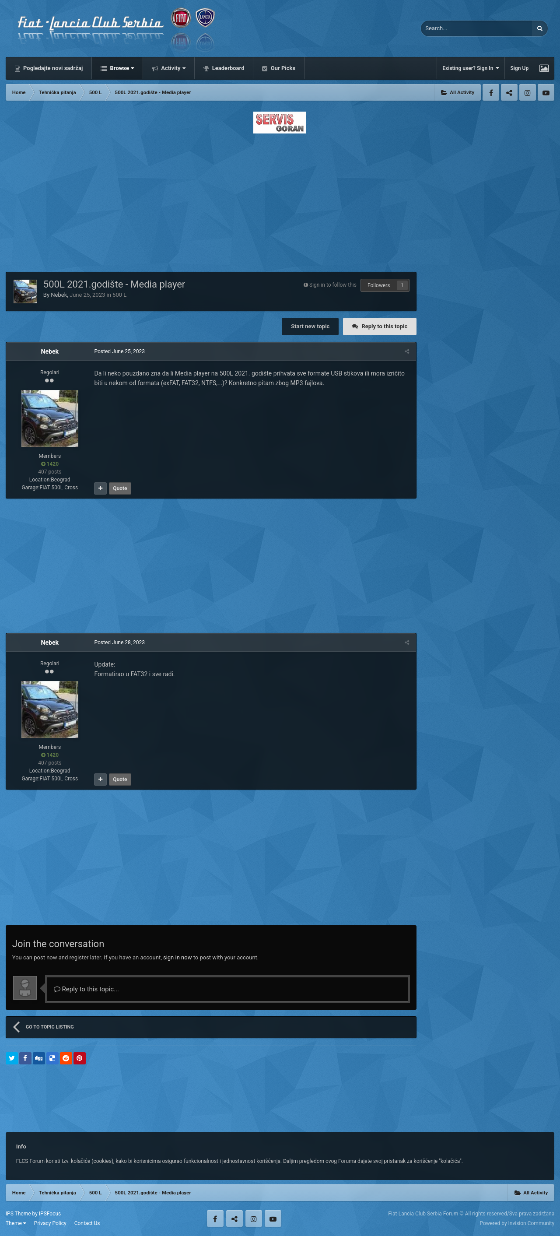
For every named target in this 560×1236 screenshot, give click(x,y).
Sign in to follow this (333, 285)
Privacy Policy (50, 1223)
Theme (16, 1223)
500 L (119, 294)
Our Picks (282, 68)
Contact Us (87, 1223)
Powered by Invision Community (517, 1223)
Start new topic (310, 326)
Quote (119, 488)
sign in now (177, 957)
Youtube (546, 92)
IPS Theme (18, 1214)
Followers (379, 285)
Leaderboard (228, 68)
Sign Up (519, 68)
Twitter (509, 92)
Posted (119, 351)
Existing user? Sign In (470, 68)
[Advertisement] (280, 200)
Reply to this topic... (86, 989)
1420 (50, 464)
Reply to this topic (384, 326)
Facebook (491, 92)
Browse (121, 68)
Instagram (527, 92)
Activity (173, 68)
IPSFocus (50, 1214)
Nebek (59, 294)
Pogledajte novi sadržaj (52, 68)
